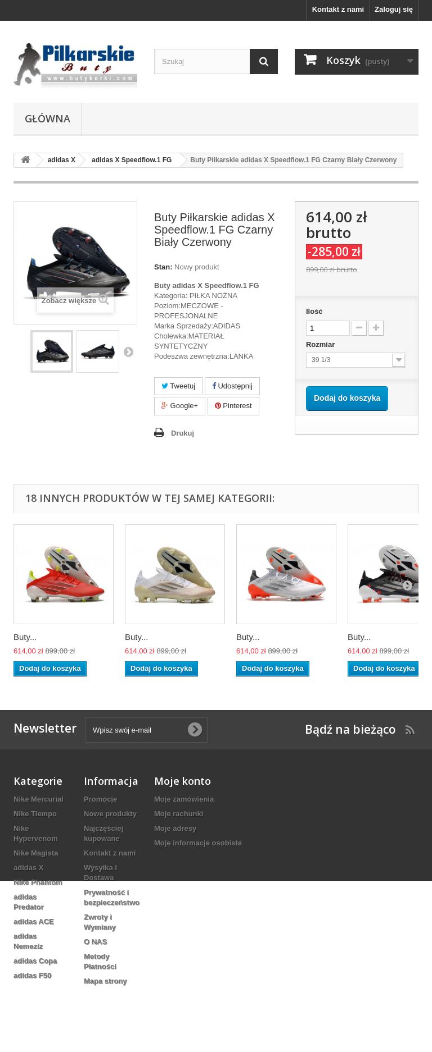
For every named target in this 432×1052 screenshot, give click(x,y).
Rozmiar (321, 344)
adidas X (28, 867)
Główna (47, 118)
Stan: (163, 267)
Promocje (100, 799)
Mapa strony (105, 981)
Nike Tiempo (35, 813)
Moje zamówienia (184, 799)
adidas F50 (32, 975)
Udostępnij (232, 386)
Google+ (179, 405)
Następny (128, 351)
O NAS (95, 941)
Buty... (25, 637)
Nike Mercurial (39, 799)
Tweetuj (178, 386)
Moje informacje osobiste (198, 843)
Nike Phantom (38, 882)
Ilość (314, 311)
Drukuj (182, 433)
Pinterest (233, 405)
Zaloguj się (394, 9)
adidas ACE (34, 921)
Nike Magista (36, 853)
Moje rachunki (178, 813)
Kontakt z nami (338, 9)
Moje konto (182, 781)
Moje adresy (175, 828)
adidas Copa (35, 961)
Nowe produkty (110, 813)
